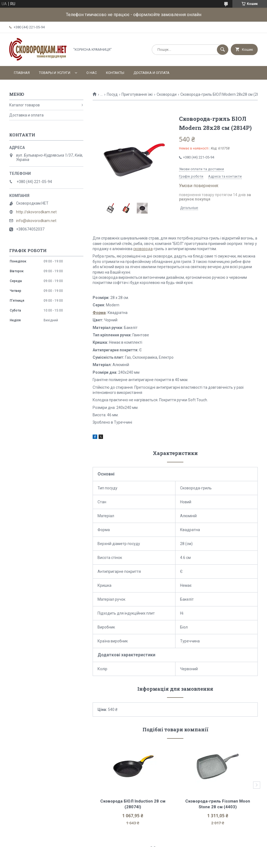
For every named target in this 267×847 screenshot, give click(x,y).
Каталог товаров (24, 105)
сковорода (143, 249)
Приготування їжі (137, 94)
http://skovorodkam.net (36, 212)
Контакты (115, 73)
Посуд (112, 94)
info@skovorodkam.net (36, 221)
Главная (22, 73)
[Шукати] (222, 49)
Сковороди (167, 94)
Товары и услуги (54, 73)
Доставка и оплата (151, 73)
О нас (91, 73)
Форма (99, 312)
